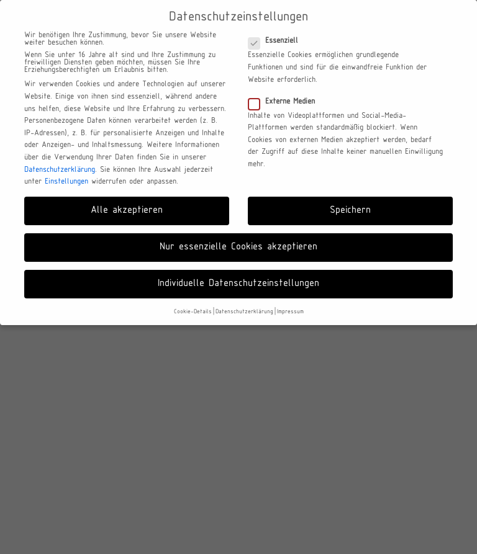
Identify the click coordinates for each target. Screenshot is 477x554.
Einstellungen (66, 181)
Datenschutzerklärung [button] (244, 312)
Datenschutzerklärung (59, 170)
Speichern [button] (350, 210)
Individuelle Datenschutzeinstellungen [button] (238, 283)
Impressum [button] (290, 312)
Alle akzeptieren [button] (127, 210)
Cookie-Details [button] (193, 312)
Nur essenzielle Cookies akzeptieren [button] (238, 247)
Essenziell (277, 41)
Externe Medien (285, 101)
